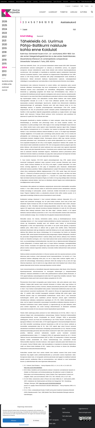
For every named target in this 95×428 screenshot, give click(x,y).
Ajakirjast (53, 12)
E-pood (68, 6)
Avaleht (42, 12)
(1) (44, 173)
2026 (4, 21)
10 (46, 22)
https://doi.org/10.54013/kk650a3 (33, 367)
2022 (4, 36)
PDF (74, 29)
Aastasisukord (68, 22)
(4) (45, 348)
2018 (4, 52)
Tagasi (24, 29)
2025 (4, 25)
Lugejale (73, 12)
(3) (59, 304)
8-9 (41, 22)
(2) (41, 223)
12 (52, 22)
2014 (4, 67)
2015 (4, 63)
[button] (46, 407)
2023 (4, 32)
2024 (4, 29)
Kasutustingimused (24, 424)
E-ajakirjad (75, 6)
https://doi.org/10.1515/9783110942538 (50, 383)
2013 (4, 71)
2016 (4, 59)
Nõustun (13, 420)
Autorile (83, 12)
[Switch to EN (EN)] (91, 6)
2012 (4, 75)
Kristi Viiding (26, 36)
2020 (4, 44)
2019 (4, 48)
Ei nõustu (36, 420)
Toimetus (63, 12)
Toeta (86, 6)
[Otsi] (92, 11)
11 (49, 22)
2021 (4, 40)
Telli (81, 6)
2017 (4, 55)
